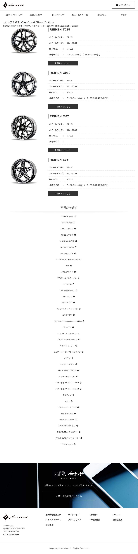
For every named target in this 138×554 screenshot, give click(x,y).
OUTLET (116, 515)
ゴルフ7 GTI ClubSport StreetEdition (67, 322)
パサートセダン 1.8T (67, 377)
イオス (67, 402)
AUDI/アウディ (67, 272)
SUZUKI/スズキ (67, 254)
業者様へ (102, 15)
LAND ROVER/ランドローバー (67, 439)
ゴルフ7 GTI (67, 315)
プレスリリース (75, 520)
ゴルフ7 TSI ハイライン (67, 334)
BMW (67, 266)
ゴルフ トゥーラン (67, 346)
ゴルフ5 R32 (67, 303)
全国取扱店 (118, 520)
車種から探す (36, 15)
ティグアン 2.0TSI (67, 365)
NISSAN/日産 (67, 223)
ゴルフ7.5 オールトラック (67, 340)
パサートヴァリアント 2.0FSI (67, 389)
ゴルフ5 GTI (67, 297)
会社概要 (50, 525)
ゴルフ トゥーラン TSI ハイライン (67, 352)
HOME (6, 26)
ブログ (124, 15)
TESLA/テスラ (67, 445)
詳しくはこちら (63, 64)
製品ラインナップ (14, 15)
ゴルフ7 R (67, 328)
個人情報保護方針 (52, 515)
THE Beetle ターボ (67, 291)
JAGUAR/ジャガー (67, 420)
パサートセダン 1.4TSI (67, 371)
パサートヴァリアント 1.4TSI (67, 383)
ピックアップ (58, 15)
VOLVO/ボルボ (67, 414)
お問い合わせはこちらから (69, 496)
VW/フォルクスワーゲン (35, 26)
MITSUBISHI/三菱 (67, 242)
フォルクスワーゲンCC (67, 408)
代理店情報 (95, 520)
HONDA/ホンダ (67, 229)
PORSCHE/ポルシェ (67, 426)
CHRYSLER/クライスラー (67, 432)
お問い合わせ (124, 5)
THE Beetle (67, 285)
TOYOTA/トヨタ (67, 217)
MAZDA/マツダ (67, 235)
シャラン (67, 359)
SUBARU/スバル (67, 248)
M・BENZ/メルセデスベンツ (67, 260)
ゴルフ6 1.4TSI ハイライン (67, 309)
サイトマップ (73, 515)
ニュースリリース (80, 15)
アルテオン (67, 395)
